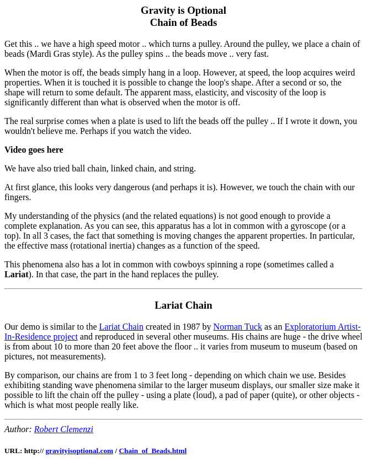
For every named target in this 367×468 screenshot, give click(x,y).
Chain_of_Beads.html (153, 451)
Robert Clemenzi (63, 429)
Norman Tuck (238, 326)
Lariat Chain (121, 326)
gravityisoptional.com (79, 451)
